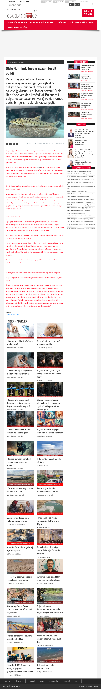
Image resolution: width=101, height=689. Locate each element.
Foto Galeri (31, 681)
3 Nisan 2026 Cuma (14, 10)
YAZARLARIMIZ (25, 1)
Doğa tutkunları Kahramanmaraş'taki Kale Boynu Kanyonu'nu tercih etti (50, 582)
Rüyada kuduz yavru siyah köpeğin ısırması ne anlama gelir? (49, 347)
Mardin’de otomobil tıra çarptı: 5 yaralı (79, 146)
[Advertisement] (50, 43)
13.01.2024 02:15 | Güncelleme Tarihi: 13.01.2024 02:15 (49, 143)
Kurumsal (67, 681)
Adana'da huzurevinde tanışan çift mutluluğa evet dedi (49, 612)
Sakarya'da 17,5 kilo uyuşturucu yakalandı (80, 160)
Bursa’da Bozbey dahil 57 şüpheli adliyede (80, 115)
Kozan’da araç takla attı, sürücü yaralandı (80, 118)
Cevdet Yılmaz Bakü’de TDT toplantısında (80, 144)
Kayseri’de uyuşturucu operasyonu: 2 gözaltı (81, 141)
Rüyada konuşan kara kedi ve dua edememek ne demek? (19, 435)
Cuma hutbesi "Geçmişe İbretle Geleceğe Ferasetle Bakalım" (48, 524)
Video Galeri (19, 681)
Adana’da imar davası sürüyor (77, 133)
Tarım (39, 167)
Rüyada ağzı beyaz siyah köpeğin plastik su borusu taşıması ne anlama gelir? (18, 376)
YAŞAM (21, 62)
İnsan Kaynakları (54, 681)
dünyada (39, 87)
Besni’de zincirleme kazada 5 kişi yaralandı (80, 121)
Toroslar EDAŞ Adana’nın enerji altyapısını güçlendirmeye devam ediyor (20, 641)
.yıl (34, 10)
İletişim (77, 681)
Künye (42, 681)
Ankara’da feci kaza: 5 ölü (76, 155)
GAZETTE (17, 686)
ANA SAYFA (13, 1)
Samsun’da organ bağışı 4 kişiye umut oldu (80, 149)
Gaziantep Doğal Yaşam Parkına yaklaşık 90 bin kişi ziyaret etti (19, 582)
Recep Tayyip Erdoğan (21, 79)
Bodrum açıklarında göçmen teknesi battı (80, 163)
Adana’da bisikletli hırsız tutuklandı (78, 138)
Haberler (14, 62)
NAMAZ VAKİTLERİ (15, 5)
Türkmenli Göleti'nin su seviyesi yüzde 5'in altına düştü (48, 494)
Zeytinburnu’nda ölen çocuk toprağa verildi (80, 135)
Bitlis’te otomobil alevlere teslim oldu (78, 152)
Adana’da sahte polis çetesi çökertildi (79, 158)
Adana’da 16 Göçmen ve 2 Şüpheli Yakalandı (81, 170)
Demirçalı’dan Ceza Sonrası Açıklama (79, 113)
